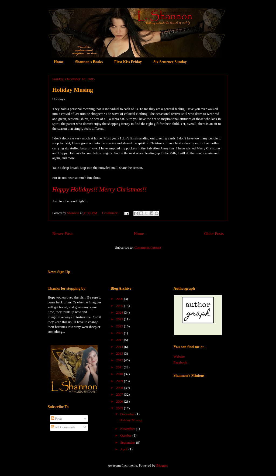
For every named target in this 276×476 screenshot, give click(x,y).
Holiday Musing (72, 89)
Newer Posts (62, 233)
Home (59, 62)
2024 (120, 312)
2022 (120, 326)
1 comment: (110, 213)
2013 (120, 353)
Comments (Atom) (147, 247)
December (128, 414)
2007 (120, 394)
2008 (120, 388)
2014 (120, 347)
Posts (57, 418)
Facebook (180, 362)
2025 (120, 306)
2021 (120, 333)
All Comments (63, 427)
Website (179, 356)
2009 (120, 381)
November (128, 429)
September (128, 442)
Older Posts (214, 233)
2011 (120, 367)
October (126, 435)
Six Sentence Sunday (170, 62)
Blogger (161, 465)
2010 (120, 374)
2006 (120, 401)
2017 (120, 340)
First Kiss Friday (128, 62)
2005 (120, 408)
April (124, 449)
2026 (120, 299)
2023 (120, 319)
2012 (120, 360)
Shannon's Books (89, 62)
